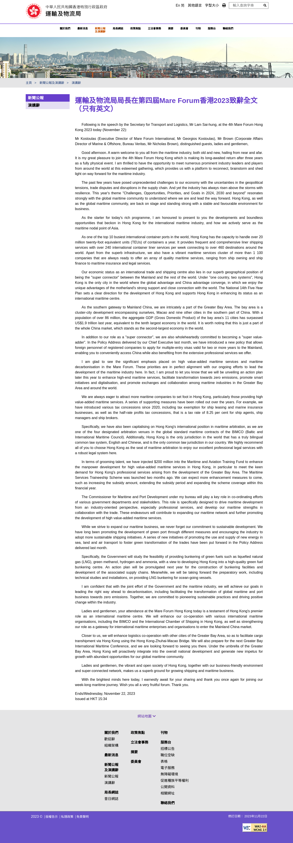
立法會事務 (154, 28)
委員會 (184, 28)
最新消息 (82, 28)
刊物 (198, 28)
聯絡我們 (168, 803)
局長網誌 (111, 792)
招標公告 (168, 749)
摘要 (170, 28)
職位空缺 (168, 755)
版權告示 (51, 816)
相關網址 (168, 793)
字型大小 (212, 5)
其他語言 (195, 5)
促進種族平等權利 (175, 780)
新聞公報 (36, 98)
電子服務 (168, 768)
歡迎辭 (109, 739)
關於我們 (65, 28)
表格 (164, 761)
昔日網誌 (111, 799)
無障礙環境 (169, 774)
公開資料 (168, 787)
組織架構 (111, 745)
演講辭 (76, 83)
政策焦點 (135, 28)
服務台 (212, 28)
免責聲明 (82, 816)
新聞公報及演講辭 (100, 30)
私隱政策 (67, 816)
